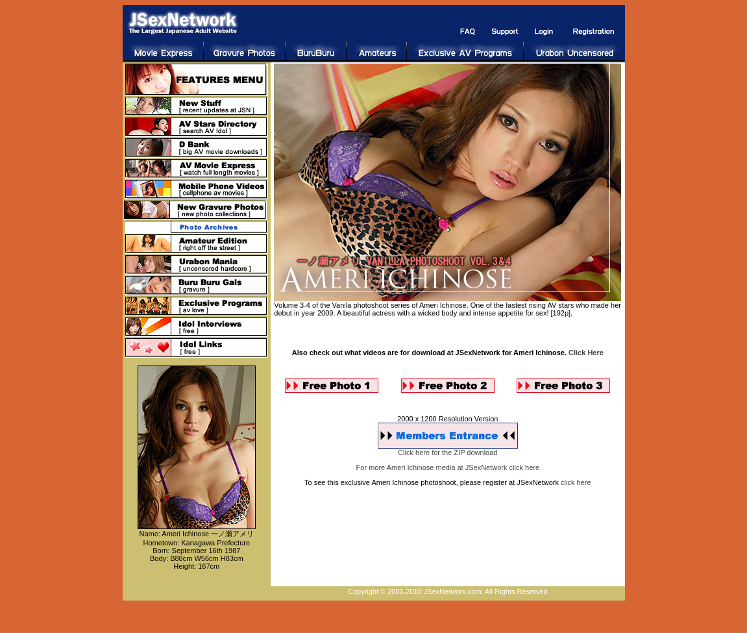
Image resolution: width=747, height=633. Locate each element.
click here (576, 482)
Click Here (586, 352)
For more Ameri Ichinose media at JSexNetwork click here (447, 467)
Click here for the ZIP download (447, 452)
